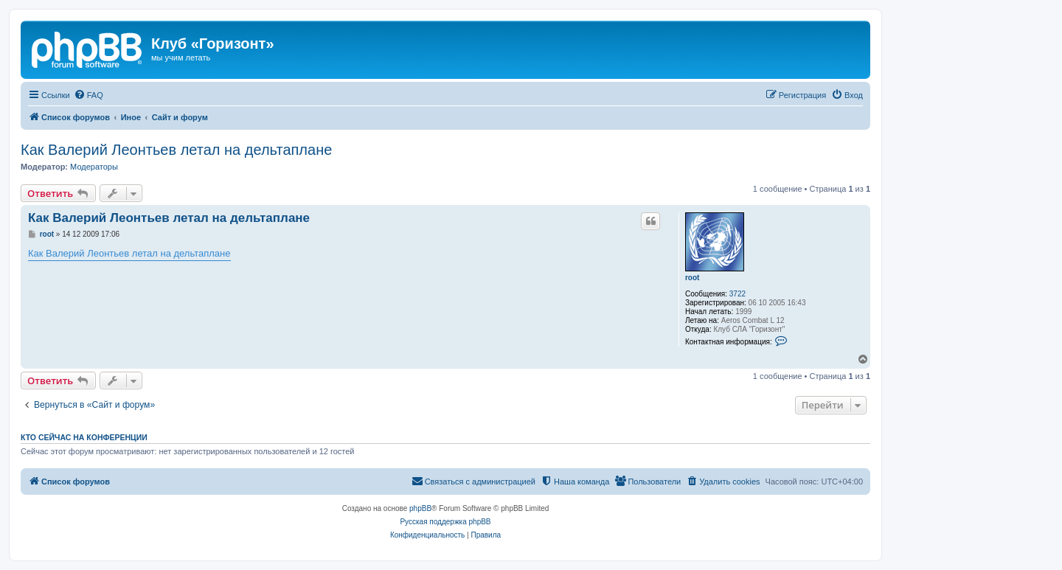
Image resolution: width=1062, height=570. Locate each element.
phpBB (420, 508)
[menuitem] (88, 95)
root (692, 278)
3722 (737, 294)
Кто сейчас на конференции (84, 437)
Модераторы (94, 166)
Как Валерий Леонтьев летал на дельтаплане (176, 150)
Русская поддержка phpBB (445, 522)
